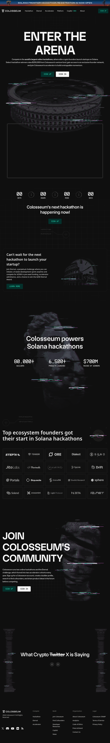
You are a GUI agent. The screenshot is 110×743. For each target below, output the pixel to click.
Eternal (39, 11)
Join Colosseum (58, 717)
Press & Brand (78, 728)
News (55, 734)
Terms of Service (98, 721)
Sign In (62, 74)
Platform (60, 11)
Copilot (55, 731)
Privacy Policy (97, 725)
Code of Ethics (78, 725)
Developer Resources (56, 726)
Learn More (14, 287)
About (82, 11)
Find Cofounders (58, 721)
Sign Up (103, 11)
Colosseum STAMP (99, 717)
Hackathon (29, 11)
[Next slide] (58, 665)
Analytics (76, 721)
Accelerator (49, 11)
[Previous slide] (52, 665)
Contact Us (76, 732)
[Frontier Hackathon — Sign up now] (55, 3)
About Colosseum (79, 717)
